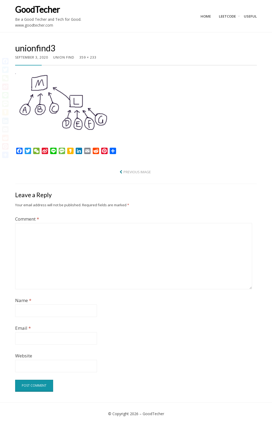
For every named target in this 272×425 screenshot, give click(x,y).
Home (206, 16)
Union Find (63, 57)
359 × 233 (87, 57)
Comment (27, 219)
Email (23, 328)
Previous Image (137, 172)
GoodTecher (37, 9)
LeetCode (227, 16)
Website (23, 356)
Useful (250, 16)
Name (23, 300)
